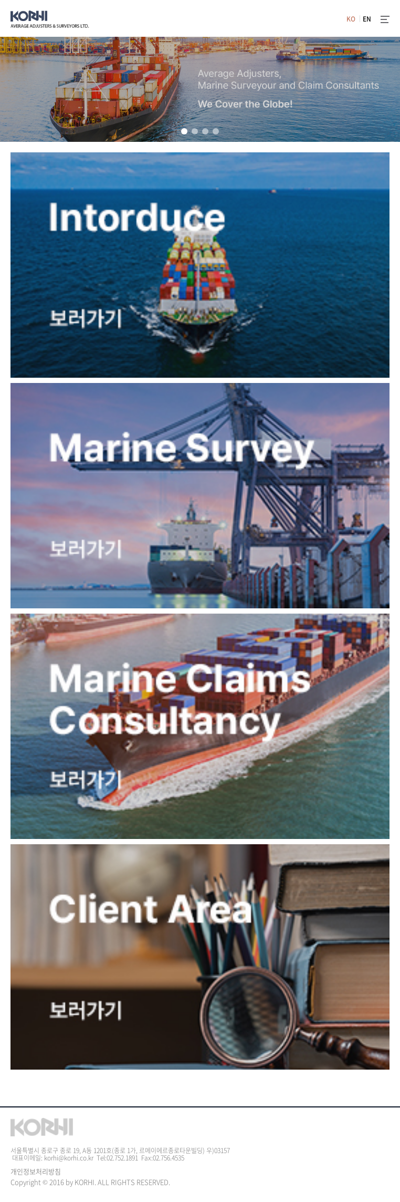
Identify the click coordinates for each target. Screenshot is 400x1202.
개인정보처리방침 (35, 1171)
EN (367, 19)
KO (350, 19)
